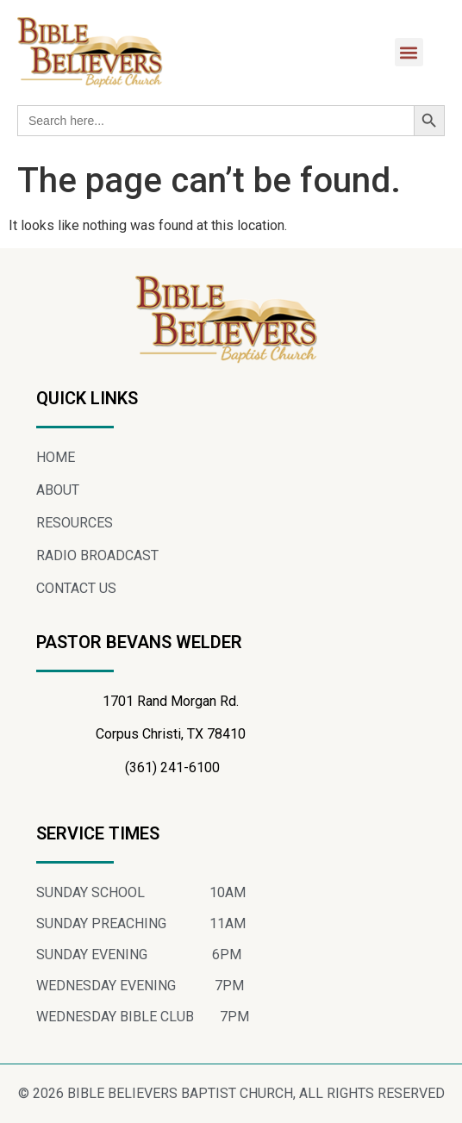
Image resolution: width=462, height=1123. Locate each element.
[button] (409, 52)
